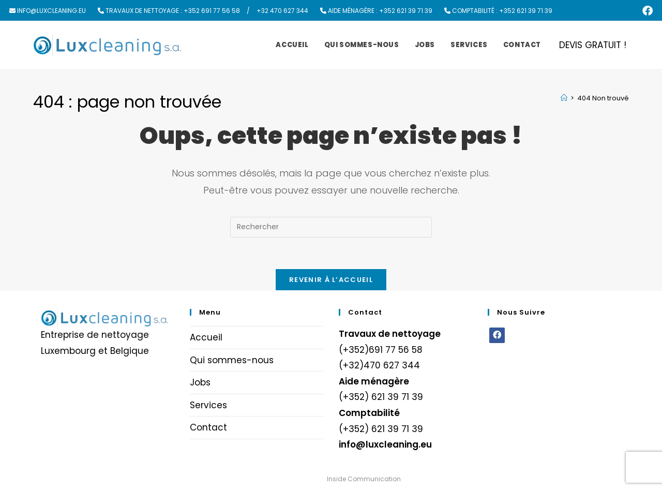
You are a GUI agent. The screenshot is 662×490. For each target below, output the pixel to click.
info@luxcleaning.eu (48, 10)
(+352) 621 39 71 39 (381, 397)
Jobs (200, 382)
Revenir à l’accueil (331, 280)
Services (208, 405)
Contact (208, 427)
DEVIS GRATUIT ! (592, 45)
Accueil (206, 337)
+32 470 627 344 (282, 10)
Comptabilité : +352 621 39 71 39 (498, 10)
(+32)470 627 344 (379, 365)
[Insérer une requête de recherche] (331, 227)
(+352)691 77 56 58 (381, 350)
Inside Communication (364, 478)
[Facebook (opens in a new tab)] (646, 11)
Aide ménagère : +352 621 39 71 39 (377, 10)
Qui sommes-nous (232, 360)
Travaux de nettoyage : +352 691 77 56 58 (170, 10)
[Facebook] (497, 335)
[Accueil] (564, 98)
